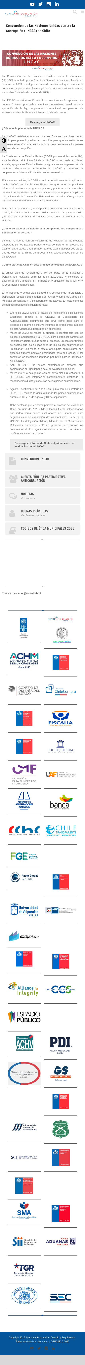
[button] (3, 141)
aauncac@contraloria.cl (27, 593)
